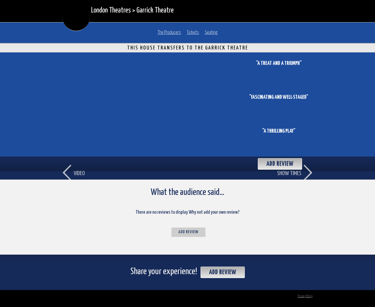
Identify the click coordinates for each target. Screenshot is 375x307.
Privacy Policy (305, 296)
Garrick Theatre (155, 10)
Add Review (188, 232)
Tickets (193, 32)
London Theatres (111, 10)
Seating (211, 32)
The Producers (169, 32)
